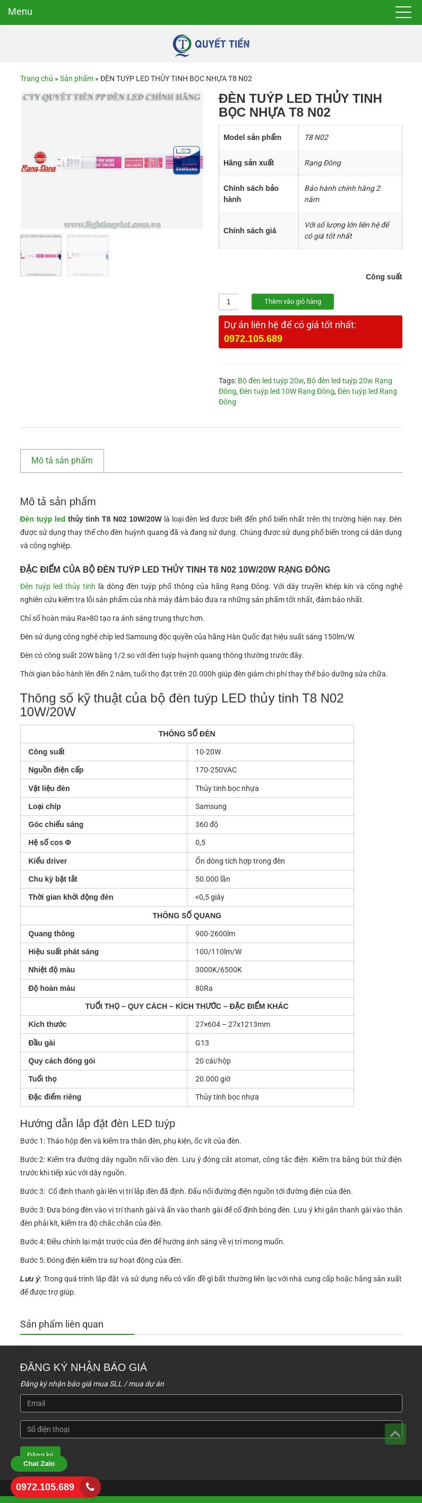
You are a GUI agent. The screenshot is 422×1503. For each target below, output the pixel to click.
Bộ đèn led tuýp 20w (271, 380)
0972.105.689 (253, 338)
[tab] (67, 460)
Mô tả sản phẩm (62, 460)
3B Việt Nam (381, 1492)
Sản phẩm (76, 78)
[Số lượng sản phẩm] (228, 302)
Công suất (385, 277)
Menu (20, 11)
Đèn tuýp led (42, 518)
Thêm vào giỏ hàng (292, 301)
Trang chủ (36, 78)
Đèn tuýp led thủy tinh (58, 586)
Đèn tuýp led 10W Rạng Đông (286, 390)
